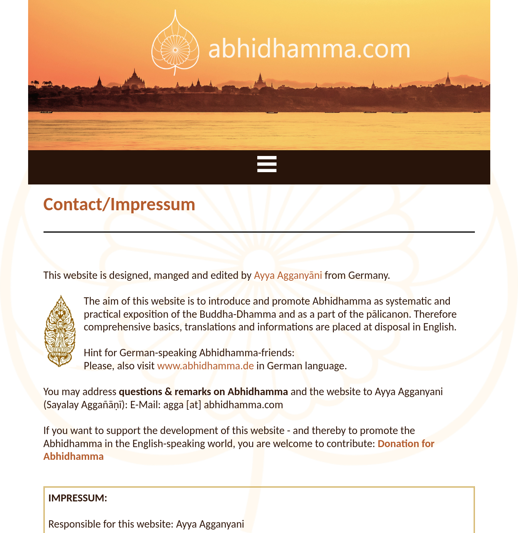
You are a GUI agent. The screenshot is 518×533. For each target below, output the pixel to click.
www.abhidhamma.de (205, 365)
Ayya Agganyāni (288, 275)
